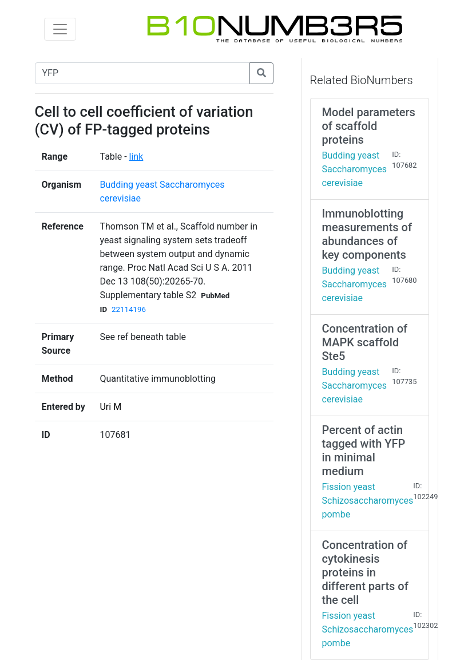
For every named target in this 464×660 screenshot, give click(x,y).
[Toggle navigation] (60, 29)
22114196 (129, 309)
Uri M (110, 406)
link (136, 156)
